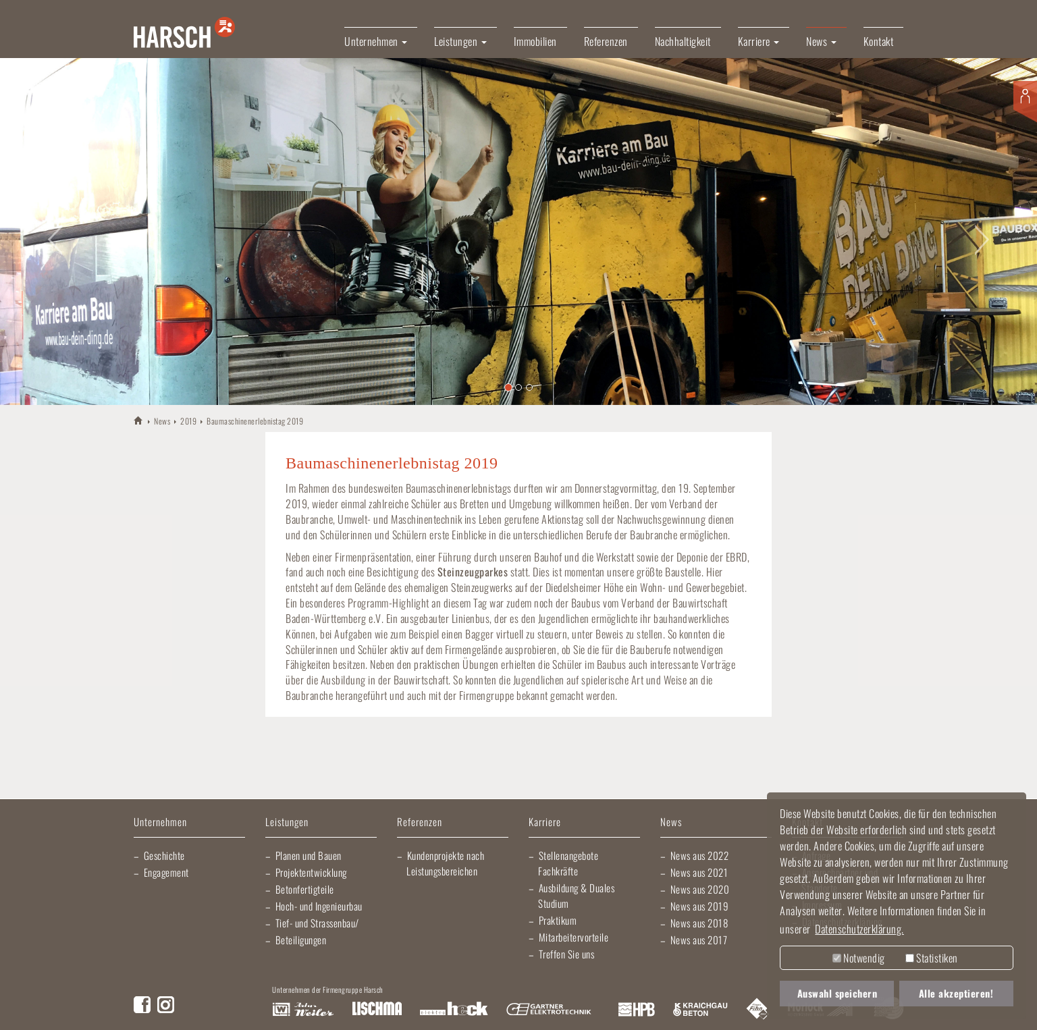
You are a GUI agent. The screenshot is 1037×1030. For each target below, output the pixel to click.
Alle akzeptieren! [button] (956, 993)
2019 (188, 421)
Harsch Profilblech (636, 1009)
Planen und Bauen (308, 855)
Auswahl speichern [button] (837, 993)
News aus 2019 (699, 905)
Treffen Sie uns (567, 953)
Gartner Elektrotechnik (548, 1009)
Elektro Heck (454, 1009)
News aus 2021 (699, 872)
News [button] (821, 41)
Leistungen (287, 822)
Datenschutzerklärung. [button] (859, 929)
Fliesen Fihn (758, 1009)
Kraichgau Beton (700, 1009)
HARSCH (139, 420)
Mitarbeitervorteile (574, 936)
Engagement (166, 872)
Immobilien (535, 41)
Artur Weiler (303, 1009)
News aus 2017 (699, 939)
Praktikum (558, 920)
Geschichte (164, 855)
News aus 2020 (700, 889)
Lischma (377, 1009)
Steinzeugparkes (472, 572)
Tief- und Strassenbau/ (317, 922)
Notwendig (858, 958)
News (162, 421)
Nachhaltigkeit (683, 41)
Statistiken (931, 958)
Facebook (142, 1004)
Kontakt (878, 41)
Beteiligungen (301, 939)
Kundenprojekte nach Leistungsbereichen (445, 863)
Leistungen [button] (460, 41)
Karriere (545, 822)
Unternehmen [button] (375, 41)
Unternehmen (160, 822)
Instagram (165, 1004)
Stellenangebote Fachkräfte (568, 863)
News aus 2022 (699, 855)
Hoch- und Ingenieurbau (319, 905)
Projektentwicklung (311, 872)
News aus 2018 (699, 922)
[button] (52, 231)
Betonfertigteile (304, 889)
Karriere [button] (759, 41)
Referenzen (606, 41)
